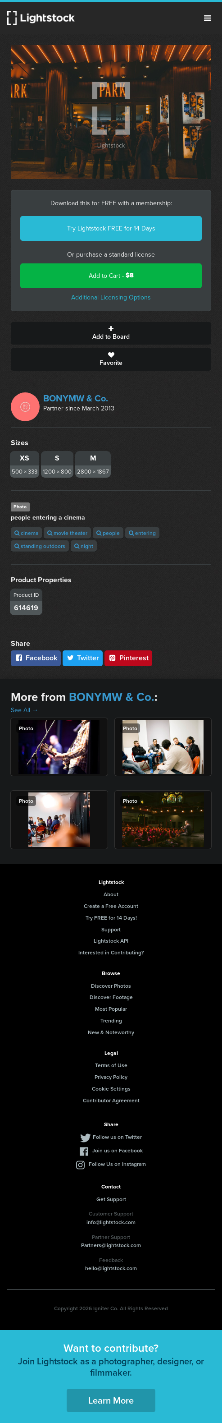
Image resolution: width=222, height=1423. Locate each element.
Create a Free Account (111, 906)
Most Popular (111, 1009)
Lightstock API (111, 940)
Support (111, 929)
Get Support (111, 1199)
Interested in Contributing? (111, 952)
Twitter (83, 658)
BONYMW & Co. (75, 398)
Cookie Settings (111, 1088)
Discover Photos (111, 986)
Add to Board (111, 333)
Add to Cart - (111, 275)
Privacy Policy (111, 1077)
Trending (111, 1020)
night (83, 546)
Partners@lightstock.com (111, 1245)
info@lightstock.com (111, 1222)
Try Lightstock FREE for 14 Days (111, 228)
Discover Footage (111, 997)
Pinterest (128, 658)
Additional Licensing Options (111, 297)
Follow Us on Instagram (117, 1164)
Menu (207, 18)
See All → (24, 709)
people (108, 533)
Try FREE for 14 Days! (111, 917)
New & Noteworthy (111, 1032)
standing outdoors (39, 546)
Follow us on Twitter (117, 1137)
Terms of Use (111, 1065)
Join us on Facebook (117, 1150)
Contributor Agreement (111, 1100)
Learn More (111, 1400)
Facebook (35, 658)
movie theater (67, 533)
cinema (26, 533)
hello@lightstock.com (111, 1268)
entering (142, 533)
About (111, 894)
